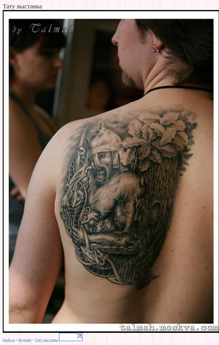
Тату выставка (46, 340)
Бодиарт (24, 340)
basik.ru (9, 340)
